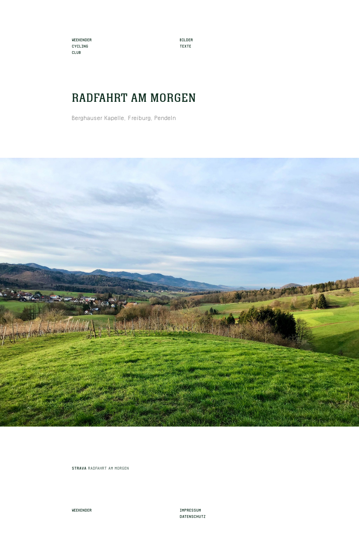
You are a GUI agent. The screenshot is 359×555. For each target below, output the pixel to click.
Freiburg (139, 117)
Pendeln (165, 117)
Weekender (82, 509)
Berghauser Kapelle (98, 117)
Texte (185, 45)
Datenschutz (193, 515)
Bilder (186, 39)
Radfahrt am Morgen (134, 98)
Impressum (190, 509)
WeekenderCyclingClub (82, 45)
